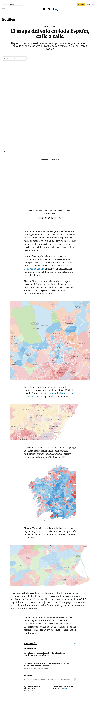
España (50, 679)
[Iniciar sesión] (92, 4)
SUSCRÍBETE (81, 4)
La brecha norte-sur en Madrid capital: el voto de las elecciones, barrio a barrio (48, 665)
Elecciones (44, 679)
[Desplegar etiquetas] (75, 679)
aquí (65, 688)
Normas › (73, 643)
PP (25, 679)
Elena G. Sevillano (38, 668)
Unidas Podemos (65, 679)
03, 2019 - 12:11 (50, 213)
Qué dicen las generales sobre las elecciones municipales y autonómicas (44, 654)
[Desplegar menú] (3, 9)
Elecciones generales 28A (50, 27)
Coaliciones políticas (33, 679)
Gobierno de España (34, 268)
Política (8, 20)
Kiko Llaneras (50, 210)
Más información (29, 690)
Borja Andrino (35, 210)
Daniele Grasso (64, 210)
